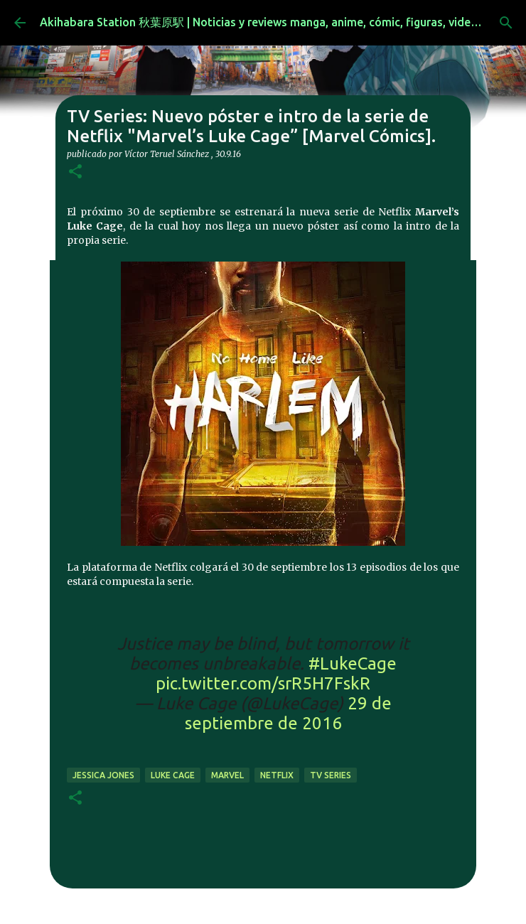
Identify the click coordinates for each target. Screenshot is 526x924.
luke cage (173, 775)
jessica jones (103, 775)
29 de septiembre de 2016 (288, 713)
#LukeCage (352, 663)
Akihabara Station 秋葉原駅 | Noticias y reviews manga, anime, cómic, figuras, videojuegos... (280, 22)
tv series (330, 775)
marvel (227, 775)
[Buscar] (506, 23)
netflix (277, 775)
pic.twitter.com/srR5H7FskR (263, 683)
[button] (75, 172)
